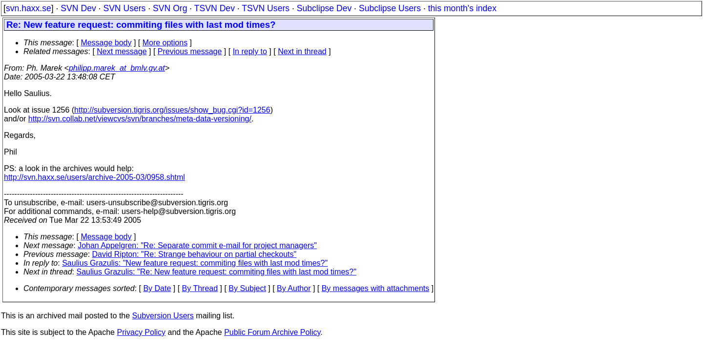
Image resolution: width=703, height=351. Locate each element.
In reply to (250, 51)
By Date (157, 288)
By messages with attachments (376, 288)
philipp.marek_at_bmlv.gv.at (117, 68)
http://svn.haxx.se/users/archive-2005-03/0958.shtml (94, 177)
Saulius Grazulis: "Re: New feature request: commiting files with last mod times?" (216, 272)
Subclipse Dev (324, 8)
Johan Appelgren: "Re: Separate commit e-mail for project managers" (197, 245)
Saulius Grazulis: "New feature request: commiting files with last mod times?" (195, 263)
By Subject (247, 288)
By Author (293, 288)
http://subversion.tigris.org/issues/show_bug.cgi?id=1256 (172, 110)
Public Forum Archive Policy (272, 332)
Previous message (190, 51)
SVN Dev (78, 8)
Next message (121, 51)
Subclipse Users (390, 8)
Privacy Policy (141, 332)
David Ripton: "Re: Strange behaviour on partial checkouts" (194, 254)
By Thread (200, 288)
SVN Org (170, 8)
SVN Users (124, 8)
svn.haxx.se (28, 8)
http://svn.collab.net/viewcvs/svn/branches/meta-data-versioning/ (139, 119)
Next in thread (302, 51)
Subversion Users (163, 316)
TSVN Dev (214, 8)
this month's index (462, 8)
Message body (106, 43)
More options (165, 43)
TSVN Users (265, 8)
